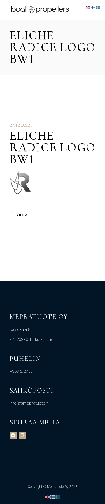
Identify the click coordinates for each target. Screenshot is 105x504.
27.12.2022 (20, 125)
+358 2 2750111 (24, 371)
